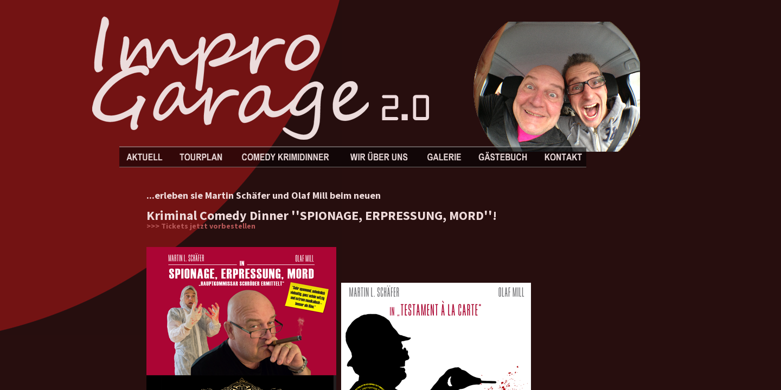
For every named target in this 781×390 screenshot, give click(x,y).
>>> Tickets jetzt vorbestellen (200, 226)
